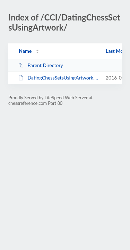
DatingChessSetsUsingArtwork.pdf (58, 78)
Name (25, 51)
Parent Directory (40, 65)
